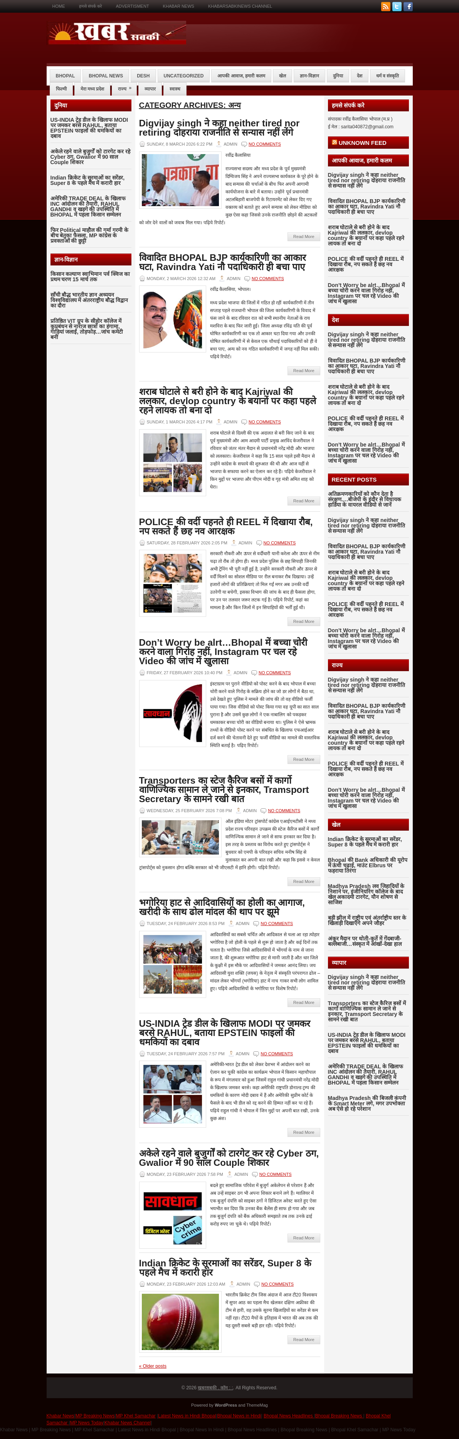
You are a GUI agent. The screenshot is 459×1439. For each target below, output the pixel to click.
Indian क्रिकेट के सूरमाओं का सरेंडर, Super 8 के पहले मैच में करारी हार (87, 180)
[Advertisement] (91, 473)
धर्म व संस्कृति (387, 76)
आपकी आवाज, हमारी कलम (241, 76)
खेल (282, 76)
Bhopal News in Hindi (239, 1416)
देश (359, 76)
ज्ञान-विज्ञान (309, 76)
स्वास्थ (175, 89)
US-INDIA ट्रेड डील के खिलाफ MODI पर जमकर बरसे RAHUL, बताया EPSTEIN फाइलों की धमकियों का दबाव (89, 128)
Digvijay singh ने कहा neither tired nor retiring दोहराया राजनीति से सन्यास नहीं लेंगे (219, 128)
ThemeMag (257, 1405)
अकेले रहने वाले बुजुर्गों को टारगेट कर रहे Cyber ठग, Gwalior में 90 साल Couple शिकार (90, 156)
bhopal (65, 76)
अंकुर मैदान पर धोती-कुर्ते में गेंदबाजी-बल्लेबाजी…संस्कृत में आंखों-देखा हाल (365, 941)
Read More (303, 236)
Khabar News (178, 6)
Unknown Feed (363, 142)
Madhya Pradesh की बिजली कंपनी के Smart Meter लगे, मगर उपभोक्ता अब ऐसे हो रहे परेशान (367, 1103)
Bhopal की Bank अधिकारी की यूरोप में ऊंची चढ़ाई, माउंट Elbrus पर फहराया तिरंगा (367, 865)
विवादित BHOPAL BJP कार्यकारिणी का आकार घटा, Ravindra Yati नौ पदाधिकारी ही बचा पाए (222, 262)
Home (58, 6)
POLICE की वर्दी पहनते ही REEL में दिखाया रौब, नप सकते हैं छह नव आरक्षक (226, 526)
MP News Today (86, 1423)
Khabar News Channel (127, 1423)
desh (143, 76)
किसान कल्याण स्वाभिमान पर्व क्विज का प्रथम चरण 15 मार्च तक (90, 276)
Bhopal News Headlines (289, 1416)
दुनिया (338, 76)
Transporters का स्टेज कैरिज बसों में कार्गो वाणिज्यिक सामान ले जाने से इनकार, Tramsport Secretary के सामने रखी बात (224, 789)
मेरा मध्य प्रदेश (92, 89)
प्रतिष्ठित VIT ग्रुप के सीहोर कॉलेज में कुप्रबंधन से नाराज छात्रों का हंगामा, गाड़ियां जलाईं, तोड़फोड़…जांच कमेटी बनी (86, 329)
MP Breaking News (95, 1416)
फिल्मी (61, 89)
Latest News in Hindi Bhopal (187, 1416)
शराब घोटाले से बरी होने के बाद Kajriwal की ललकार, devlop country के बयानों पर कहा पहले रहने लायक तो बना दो (227, 400)
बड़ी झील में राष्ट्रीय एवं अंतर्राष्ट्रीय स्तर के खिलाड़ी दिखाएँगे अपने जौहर (367, 920)
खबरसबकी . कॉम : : (215, 1387)
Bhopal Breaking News (339, 1416)
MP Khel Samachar (136, 1416)
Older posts (152, 1366)
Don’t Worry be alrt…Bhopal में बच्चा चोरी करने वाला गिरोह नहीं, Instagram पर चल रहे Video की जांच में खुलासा (223, 651)
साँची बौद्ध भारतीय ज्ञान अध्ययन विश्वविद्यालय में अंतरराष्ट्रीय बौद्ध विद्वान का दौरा (89, 300)
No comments (265, 144)
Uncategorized (184, 76)
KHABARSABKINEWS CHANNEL (240, 6)
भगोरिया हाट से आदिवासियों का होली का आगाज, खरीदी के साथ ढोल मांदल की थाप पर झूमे (222, 907)
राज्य (127, 87)
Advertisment (132, 6)
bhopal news (106, 76)
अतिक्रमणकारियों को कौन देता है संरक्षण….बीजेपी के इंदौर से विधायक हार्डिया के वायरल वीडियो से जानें (364, 499)
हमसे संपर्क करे (90, 6)
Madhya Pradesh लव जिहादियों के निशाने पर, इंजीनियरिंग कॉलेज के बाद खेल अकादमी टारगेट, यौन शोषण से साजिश (366, 894)
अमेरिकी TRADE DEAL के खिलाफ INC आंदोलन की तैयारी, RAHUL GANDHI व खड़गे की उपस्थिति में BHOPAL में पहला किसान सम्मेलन (88, 206)
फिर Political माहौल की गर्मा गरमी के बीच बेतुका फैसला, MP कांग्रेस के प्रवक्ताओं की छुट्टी (89, 235)
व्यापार (150, 89)
